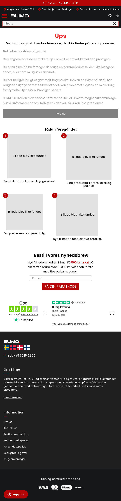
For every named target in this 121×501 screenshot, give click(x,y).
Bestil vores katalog (16, 434)
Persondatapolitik (15, 446)
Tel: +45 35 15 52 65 (22, 356)
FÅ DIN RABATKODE (60, 286)
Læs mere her (13, 397)
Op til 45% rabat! (68, 3)
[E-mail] (60, 278)
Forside (60, 113)
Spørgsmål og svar (15, 453)
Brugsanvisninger (14, 459)
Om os (8, 422)
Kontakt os (10, 428)
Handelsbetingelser (16, 440)
